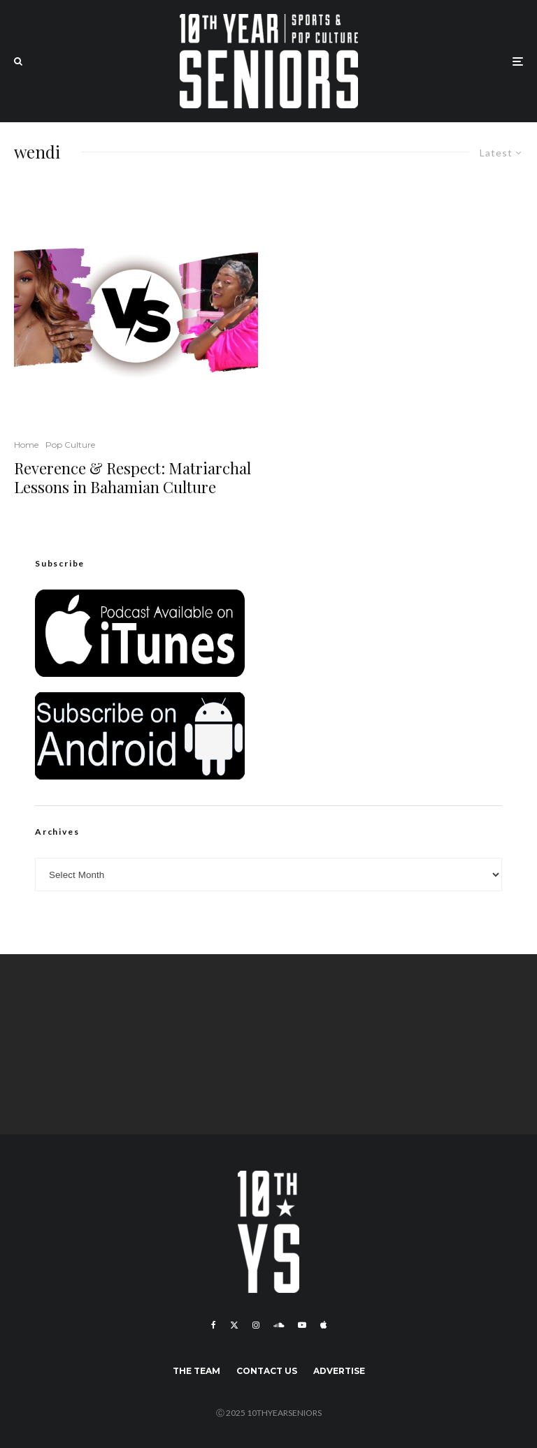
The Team (196, 1371)
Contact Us (266, 1371)
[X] (234, 1325)
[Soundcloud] (278, 1325)
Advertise (339, 1371)
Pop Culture (70, 444)
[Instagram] (255, 1325)
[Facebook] (213, 1325)
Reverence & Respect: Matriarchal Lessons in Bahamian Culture (132, 477)
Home (26, 444)
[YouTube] (302, 1325)
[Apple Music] (323, 1325)
